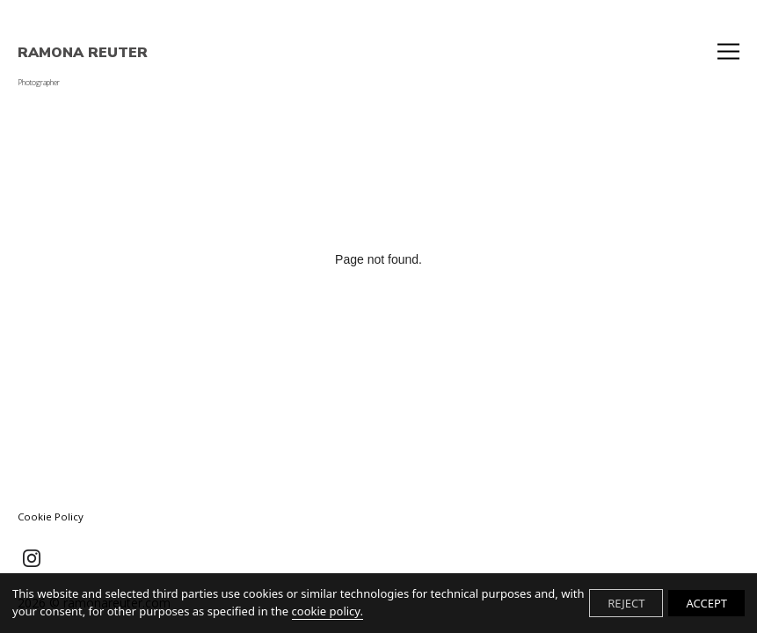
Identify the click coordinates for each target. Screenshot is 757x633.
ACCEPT (706, 603)
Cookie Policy (51, 516)
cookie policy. (327, 611)
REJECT (626, 603)
